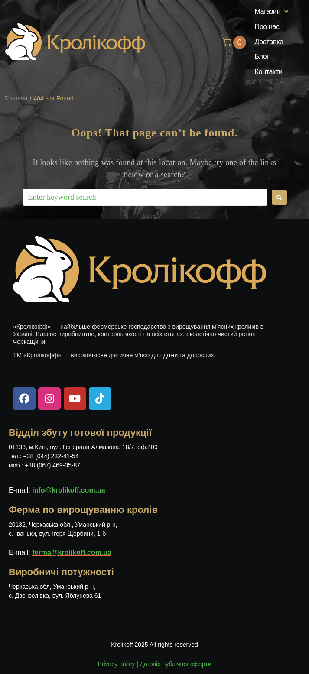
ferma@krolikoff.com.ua (71, 552)
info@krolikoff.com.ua (68, 490)
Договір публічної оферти (175, 664)
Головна (15, 98)
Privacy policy (116, 664)
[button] (272, 11)
